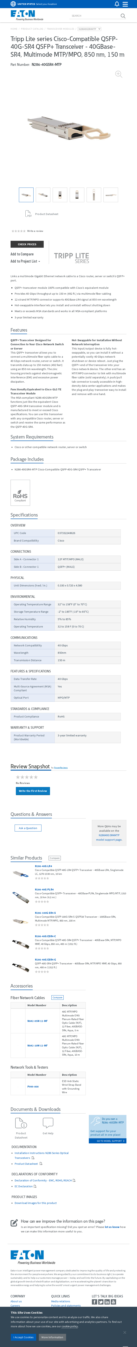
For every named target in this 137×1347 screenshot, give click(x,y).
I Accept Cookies (23, 1337)
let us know (112, 1227)
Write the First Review (33, 791)
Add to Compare (22, 253)
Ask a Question (28, 828)
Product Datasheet (27, 1164)
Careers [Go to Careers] (15, 1305)
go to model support (110, 1140)
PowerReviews (61, 767)
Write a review (35, 230)
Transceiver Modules (60, 28)
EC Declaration (24, 1186)
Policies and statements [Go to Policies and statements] (66, 1305)
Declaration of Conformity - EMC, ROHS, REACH (43, 1180)
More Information (52, 1337)
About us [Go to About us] (16, 1301)
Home (14, 28)
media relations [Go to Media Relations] (60, 1301)
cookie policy (70, 1326)
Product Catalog (32, 28)
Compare (55, 858)
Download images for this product (36, 1203)
